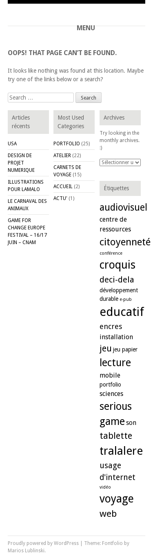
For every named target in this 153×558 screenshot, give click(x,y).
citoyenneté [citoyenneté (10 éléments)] (125, 242)
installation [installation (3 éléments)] (116, 337)
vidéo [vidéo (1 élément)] (105, 487)
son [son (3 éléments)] (131, 423)
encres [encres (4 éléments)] (111, 326)
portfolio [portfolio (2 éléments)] (110, 384)
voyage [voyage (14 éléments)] (117, 498)
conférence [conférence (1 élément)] (111, 253)
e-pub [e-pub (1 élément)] (126, 299)
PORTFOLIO (66, 144)
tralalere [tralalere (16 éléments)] (121, 451)
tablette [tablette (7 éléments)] (116, 436)
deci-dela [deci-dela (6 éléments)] (117, 280)
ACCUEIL (63, 186)
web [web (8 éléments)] (108, 513)
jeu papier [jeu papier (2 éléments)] (125, 349)
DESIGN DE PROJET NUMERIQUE (21, 163)
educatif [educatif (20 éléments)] (122, 312)
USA (12, 144)
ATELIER (62, 155)
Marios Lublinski (26, 551)
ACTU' (60, 198)
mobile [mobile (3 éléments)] (110, 375)
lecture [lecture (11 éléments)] (115, 363)
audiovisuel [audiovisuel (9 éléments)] (123, 207)
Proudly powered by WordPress (43, 543)
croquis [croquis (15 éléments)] (117, 264)
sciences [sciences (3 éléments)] (111, 394)
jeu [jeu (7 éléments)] (106, 348)
